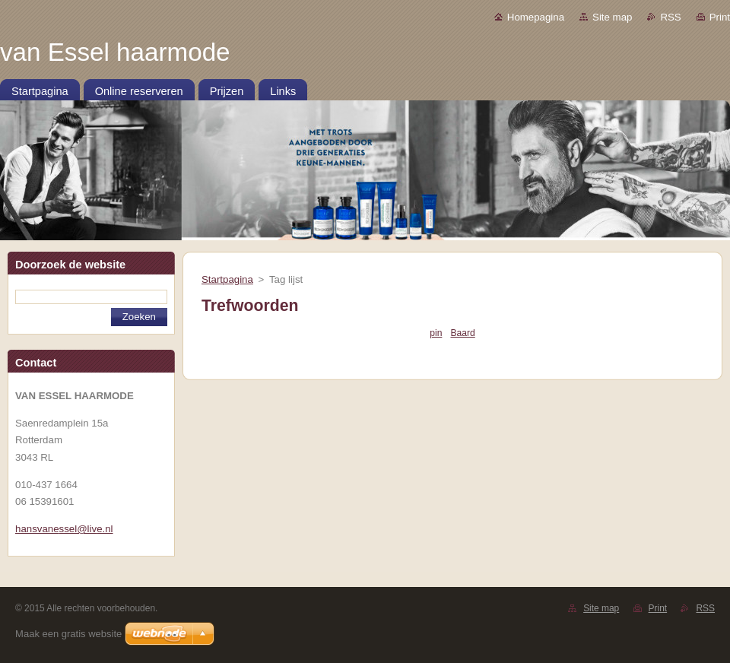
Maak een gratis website (68, 633)
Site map (612, 17)
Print (719, 17)
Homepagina (535, 17)
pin (436, 333)
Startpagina (227, 279)
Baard (462, 333)
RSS (670, 17)
